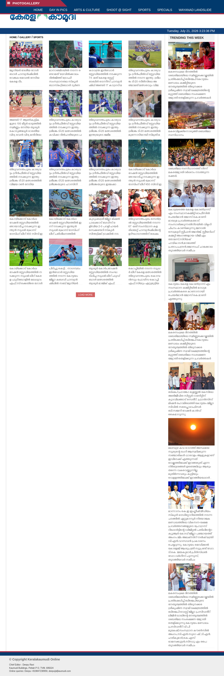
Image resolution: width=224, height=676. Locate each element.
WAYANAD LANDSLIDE (195, 10)
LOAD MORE (85, 294)
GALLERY (25, 37)
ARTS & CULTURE (87, 10)
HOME (38, 10)
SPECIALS (164, 10)
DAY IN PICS (58, 10)
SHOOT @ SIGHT (119, 10)
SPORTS (144, 10)
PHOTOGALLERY (23, 3)
